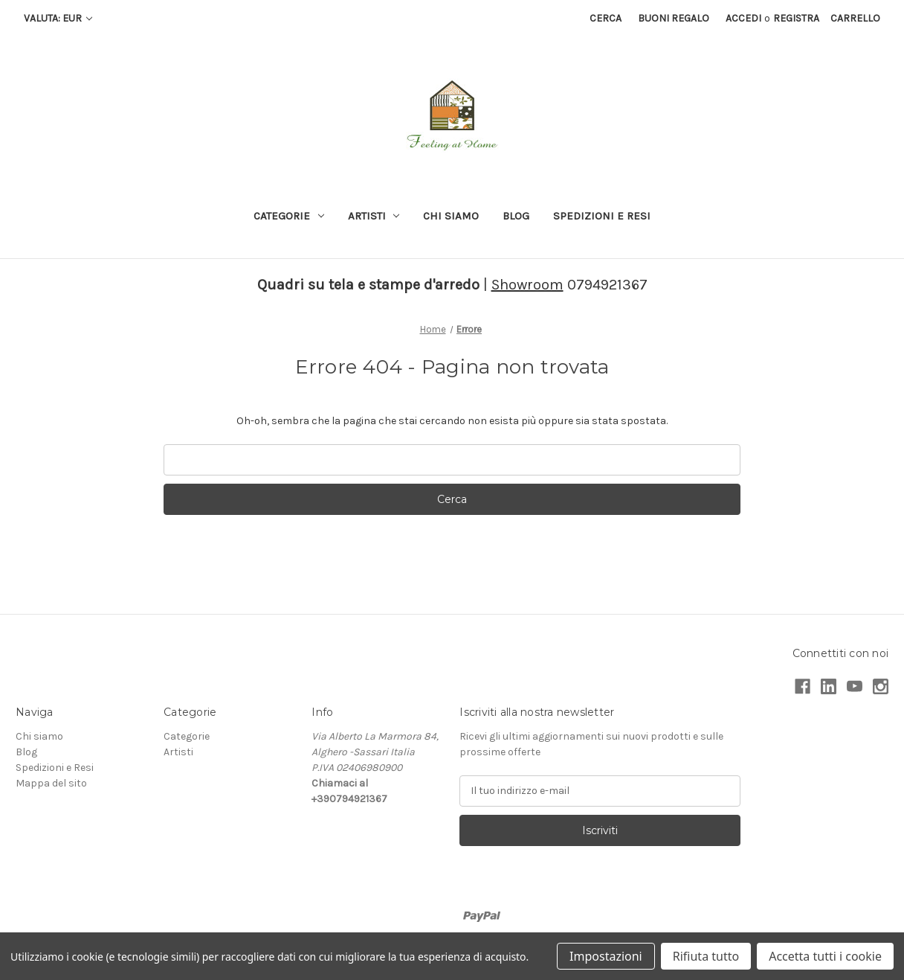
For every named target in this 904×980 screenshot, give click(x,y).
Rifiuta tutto (706, 956)
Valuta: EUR (58, 18)
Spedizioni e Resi (601, 215)
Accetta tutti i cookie (825, 956)
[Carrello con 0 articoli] (855, 18)
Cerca (606, 18)
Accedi (743, 18)
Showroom (527, 284)
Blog (516, 215)
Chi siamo (451, 215)
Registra (796, 18)
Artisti (374, 215)
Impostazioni (605, 956)
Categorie (289, 215)
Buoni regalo (673, 18)
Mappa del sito (51, 783)
